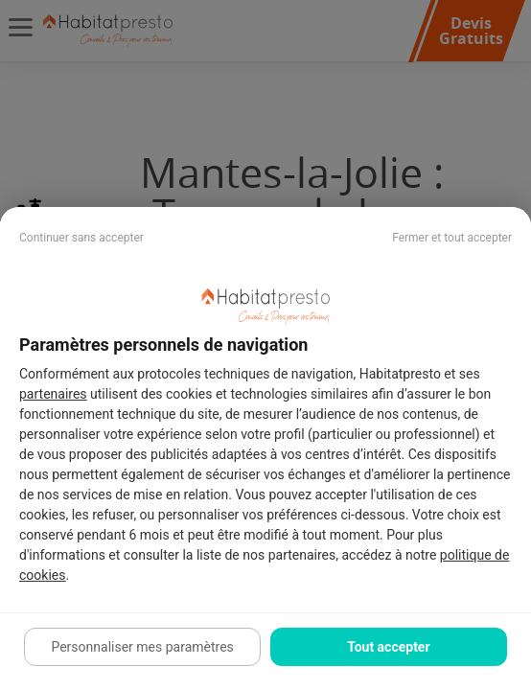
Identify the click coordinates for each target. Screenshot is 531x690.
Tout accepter (388, 647)
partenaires (53, 394)
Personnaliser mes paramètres (142, 647)
